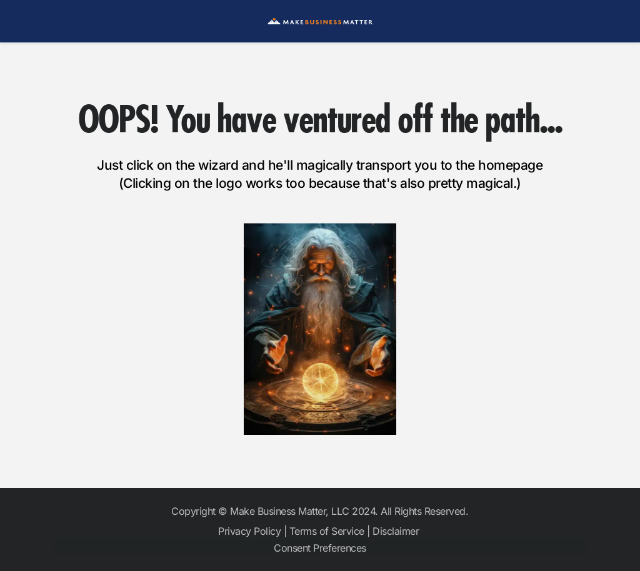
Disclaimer (397, 531)
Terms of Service (326, 531)
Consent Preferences (320, 548)
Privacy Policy (249, 531)
